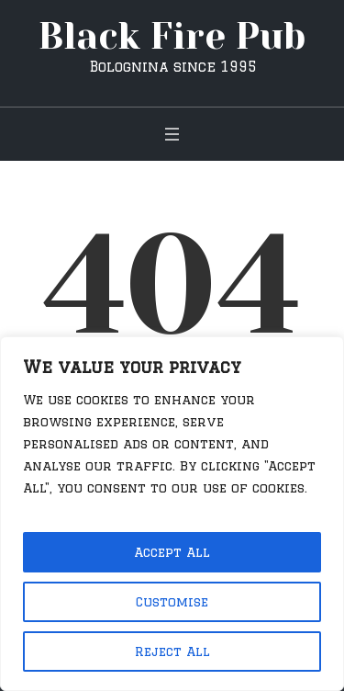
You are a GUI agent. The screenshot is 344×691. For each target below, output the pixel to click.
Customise (172, 602)
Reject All (172, 651)
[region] (172, 513)
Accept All (172, 552)
